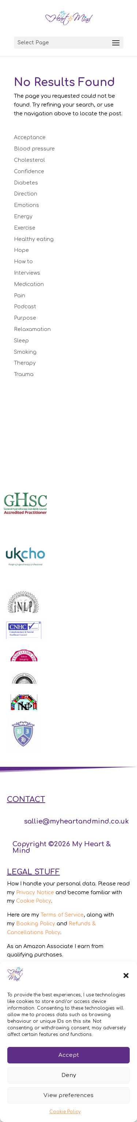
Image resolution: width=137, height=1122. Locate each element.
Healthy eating (34, 239)
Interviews (27, 273)
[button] (126, 975)
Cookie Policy (65, 1111)
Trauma (24, 374)
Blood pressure (34, 149)
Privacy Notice (35, 892)
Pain (19, 295)
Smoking (25, 352)
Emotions (26, 205)
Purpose (25, 318)
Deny (68, 1075)
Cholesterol (29, 160)
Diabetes (26, 183)
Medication (29, 284)
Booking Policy (35, 923)
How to (23, 261)
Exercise (24, 228)
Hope (21, 250)
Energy (23, 216)
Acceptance (30, 137)
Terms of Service (62, 915)
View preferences (68, 1095)
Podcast (25, 306)
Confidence (29, 171)
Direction (25, 194)
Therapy (25, 363)
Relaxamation (32, 329)
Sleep (21, 340)
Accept (68, 1055)
